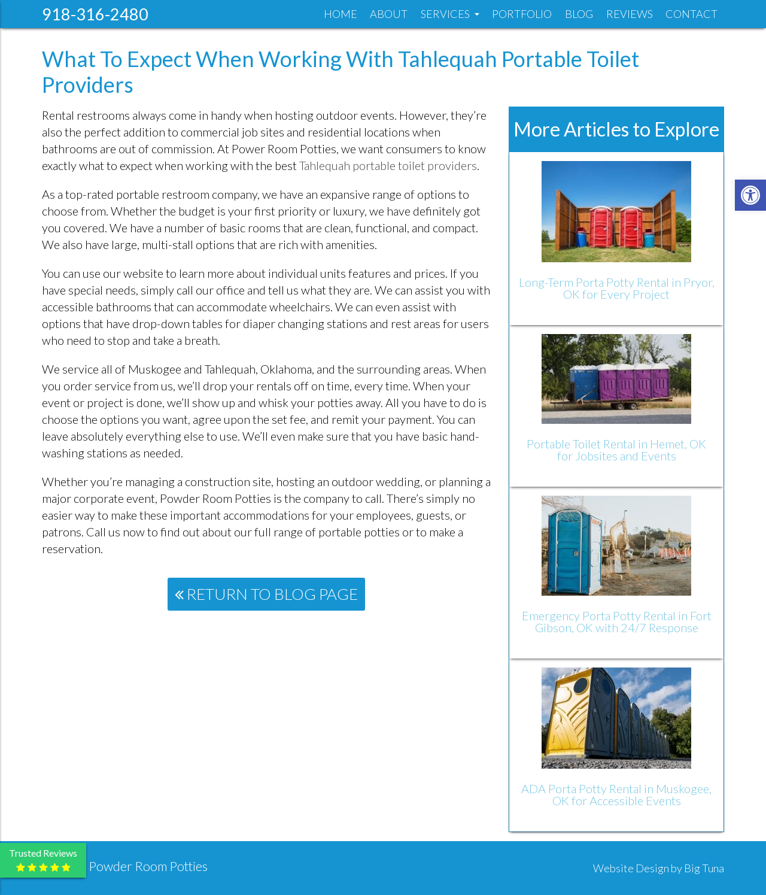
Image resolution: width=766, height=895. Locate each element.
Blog (579, 13)
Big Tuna (704, 868)
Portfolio (522, 13)
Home (340, 13)
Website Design (631, 868)
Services (450, 13)
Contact (691, 13)
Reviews (629, 13)
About (389, 13)
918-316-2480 (95, 14)
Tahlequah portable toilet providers (388, 165)
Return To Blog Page (266, 593)
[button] (750, 195)
